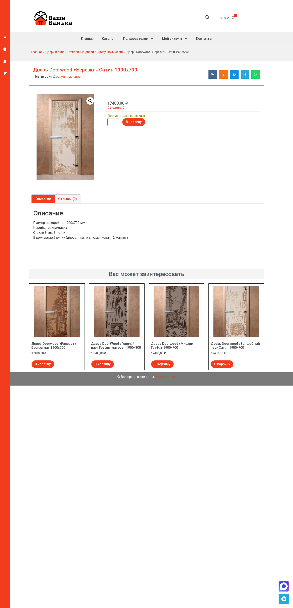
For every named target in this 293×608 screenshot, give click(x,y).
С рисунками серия (110, 52)
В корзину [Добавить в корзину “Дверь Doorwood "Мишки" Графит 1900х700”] (162, 364)
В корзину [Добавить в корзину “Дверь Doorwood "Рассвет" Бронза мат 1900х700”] (43, 364)
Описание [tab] (43, 199)
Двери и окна (55, 52)
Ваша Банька (165, 377)
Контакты (204, 39)
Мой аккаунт (175, 38)
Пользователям (138, 38)
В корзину (134, 122)
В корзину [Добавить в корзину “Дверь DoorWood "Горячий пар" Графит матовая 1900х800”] (103, 364)
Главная (87, 39)
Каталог (108, 39)
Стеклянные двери (80, 52)
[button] (207, 18)
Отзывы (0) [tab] (67, 199)
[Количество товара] (113, 122)
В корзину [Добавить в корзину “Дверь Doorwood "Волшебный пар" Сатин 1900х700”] (222, 364)
